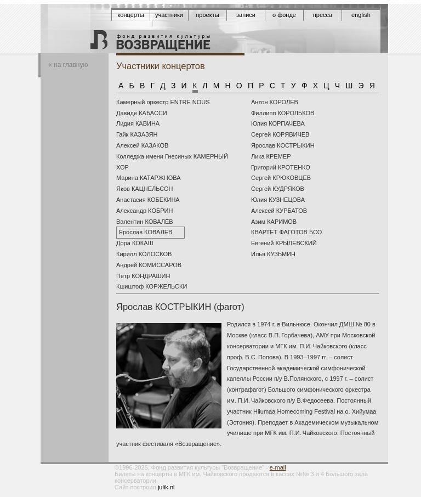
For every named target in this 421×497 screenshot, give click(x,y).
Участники (169, 15)
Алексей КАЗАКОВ (142, 145)
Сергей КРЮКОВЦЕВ (281, 177)
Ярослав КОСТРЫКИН (283, 145)
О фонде (284, 15)
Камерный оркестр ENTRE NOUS (163, 102)
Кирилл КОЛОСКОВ (144, 254)
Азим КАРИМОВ (274, 221)
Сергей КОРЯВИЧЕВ (280, 134)
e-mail (278, 467)
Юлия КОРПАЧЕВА (278, 123)
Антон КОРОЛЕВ (274, 102)
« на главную (68, 65)
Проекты (207, 15)
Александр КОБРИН (144, 210)
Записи (245, 15)
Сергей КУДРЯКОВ (277, 188)
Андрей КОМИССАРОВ (148, 265)
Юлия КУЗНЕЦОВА (278, 199)
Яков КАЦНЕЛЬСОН (144, 188)
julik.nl (166, 487)
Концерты (130, 15)
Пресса (322, 15)
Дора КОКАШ (134, 243)
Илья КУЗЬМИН (273, 254)
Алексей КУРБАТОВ (279, 210)
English (361, 15)
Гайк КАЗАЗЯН (136, 134)
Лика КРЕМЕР (271, 156)
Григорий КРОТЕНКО (280, 167)
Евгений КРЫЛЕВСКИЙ (284, 243)
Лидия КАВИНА (138, 123)
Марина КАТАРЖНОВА (148, 177)
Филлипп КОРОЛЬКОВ (282, 113)
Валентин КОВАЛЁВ (144, 221)
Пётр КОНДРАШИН (143, 276)
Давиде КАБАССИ (141, 113)
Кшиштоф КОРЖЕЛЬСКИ (151, 286)
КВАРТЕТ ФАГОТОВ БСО (286, 232)
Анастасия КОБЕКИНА (148, 199)
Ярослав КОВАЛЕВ (145, 232)
